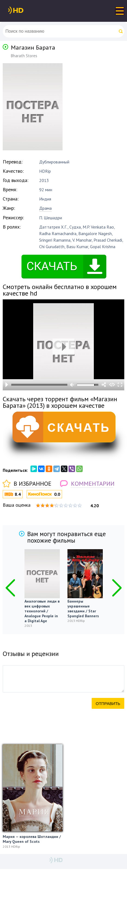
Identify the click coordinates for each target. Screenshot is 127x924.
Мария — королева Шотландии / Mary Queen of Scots (32, 839)
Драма (45, 208)
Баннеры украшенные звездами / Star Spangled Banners (83, 608)
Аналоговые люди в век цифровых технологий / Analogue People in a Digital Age (42, 611)
